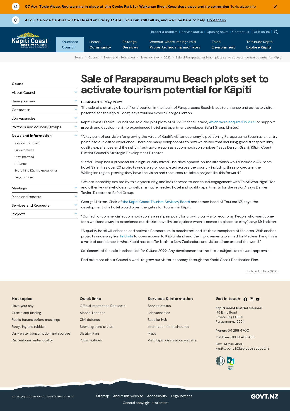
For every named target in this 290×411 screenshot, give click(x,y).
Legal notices (181, 396)
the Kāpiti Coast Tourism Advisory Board (156, 201)
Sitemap (102, 396)
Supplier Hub (157, 319)
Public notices (91, 340)
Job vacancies (159, 313)
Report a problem (164, 32)
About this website (128, 396)
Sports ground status (97, 326)
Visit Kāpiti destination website (172, 340)
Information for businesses (168, 326)
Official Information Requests (103, 306)
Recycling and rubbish (29, 326)
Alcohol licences (92, 313)
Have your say (23, 306)
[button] (70, 44)
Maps (152, 333)
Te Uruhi (126, 236)
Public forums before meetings (36, 319)
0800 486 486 (243, 337)
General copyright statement (146, 403)
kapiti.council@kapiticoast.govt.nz (242, 348)
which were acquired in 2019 (232, 122)
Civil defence (90, 319)
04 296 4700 (238, 330)
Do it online (261, 32)
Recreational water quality (32, 340)
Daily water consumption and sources (41, 333)
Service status (192, 32)
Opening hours (217, 32)
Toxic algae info (243, 6)
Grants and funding (26, 313)
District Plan (89, 333)
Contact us (216, 20)
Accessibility (157, 396)
